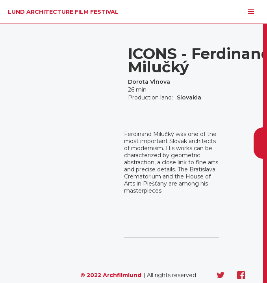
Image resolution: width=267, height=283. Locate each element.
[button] (251, 12)
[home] (61, 12)
